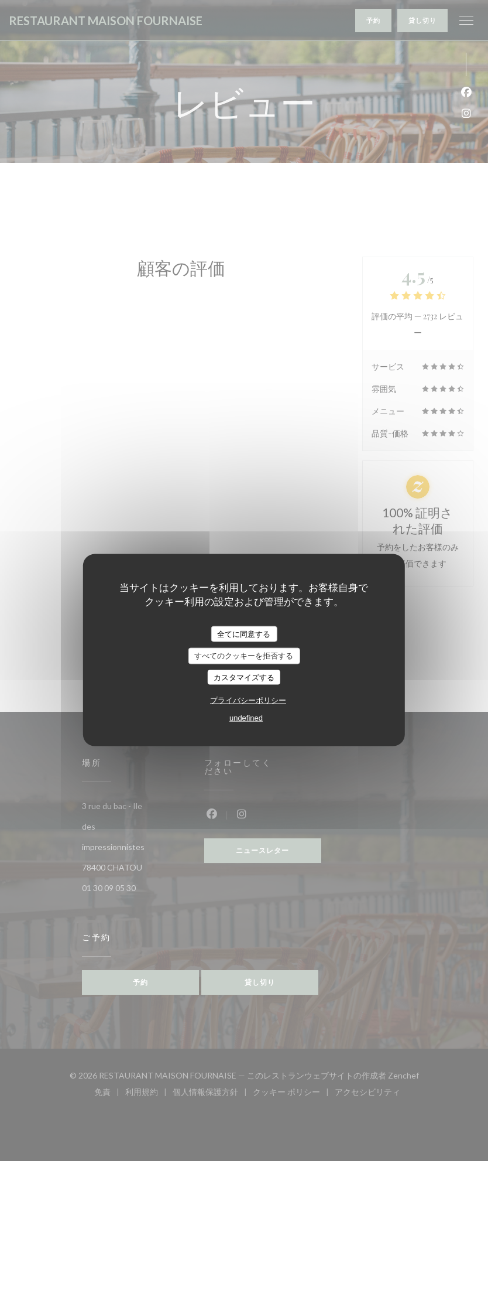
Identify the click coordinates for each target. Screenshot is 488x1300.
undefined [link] (246, 718)
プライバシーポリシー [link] (248, 700)
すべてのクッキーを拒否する (243, 655)
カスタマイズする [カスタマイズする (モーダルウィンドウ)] (244, 677)
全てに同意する (243, 633)
